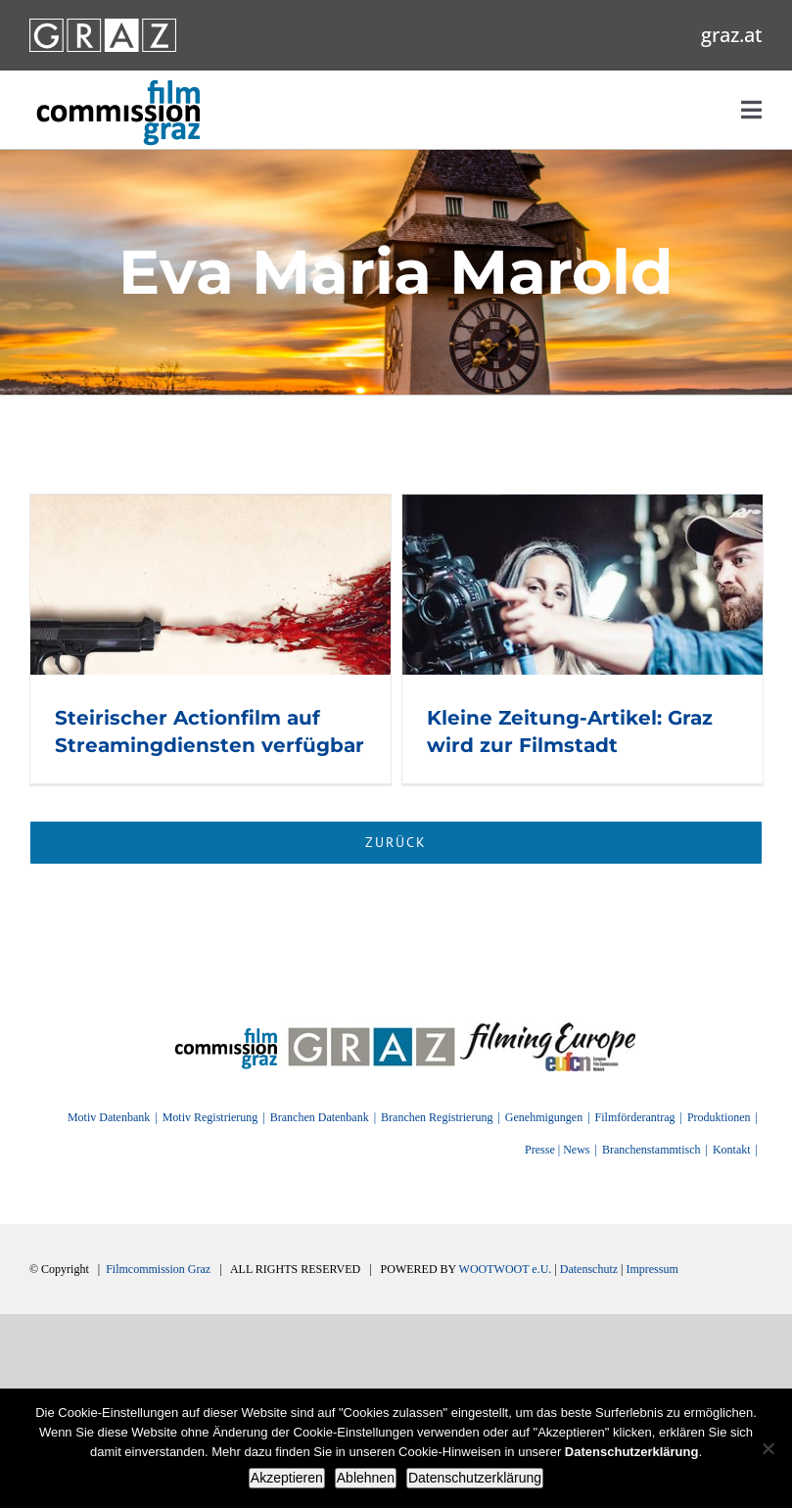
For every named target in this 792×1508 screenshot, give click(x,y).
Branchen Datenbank (319, 1117)
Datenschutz (589, 1269)
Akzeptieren (287, 1477)
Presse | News (557, 1149)
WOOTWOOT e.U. (505, 1269)
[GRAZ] (371, 1029)
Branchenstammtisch (651, 1149)
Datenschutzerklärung (474, 1477)
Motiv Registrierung (210, 1117)
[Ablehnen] (767, 1448)
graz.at (732, 35)
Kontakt (732, 1149)
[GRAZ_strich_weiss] (102, 25)
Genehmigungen (543, 1117)
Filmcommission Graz (158, 1269)
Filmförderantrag (635, 1117)
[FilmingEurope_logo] (226, 1029)
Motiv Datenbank (109, 1117)
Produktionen (719, 1117)
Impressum (651, 1269)
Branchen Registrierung (436, 1117)
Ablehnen (366, 1477)
